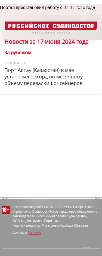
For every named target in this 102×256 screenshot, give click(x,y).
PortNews (34, 232)
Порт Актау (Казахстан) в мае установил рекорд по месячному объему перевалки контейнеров (43, 76)
